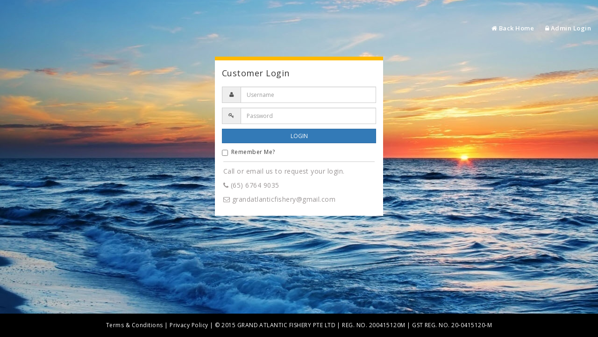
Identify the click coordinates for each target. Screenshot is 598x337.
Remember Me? (248, 152)
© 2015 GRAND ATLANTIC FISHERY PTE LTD (275, 325)
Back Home (512, 28)
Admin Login (568, 28)
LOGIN (299, 136)
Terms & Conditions (134, 325)
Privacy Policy (189, 325)
